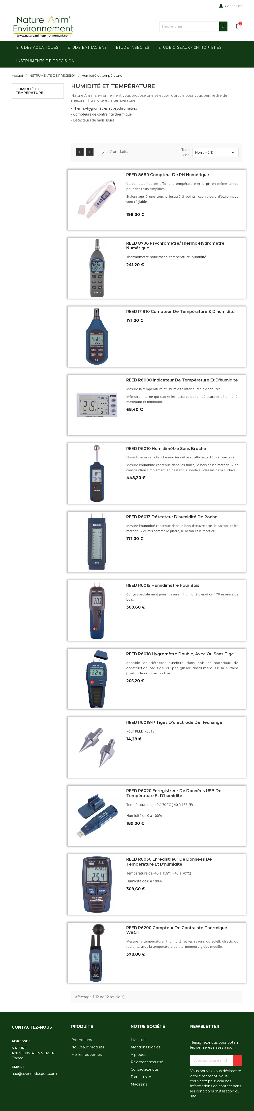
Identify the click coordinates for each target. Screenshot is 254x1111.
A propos (138, 1054)
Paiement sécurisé (147, 1062)
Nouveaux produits (87, 1047)
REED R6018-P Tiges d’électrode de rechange (174, 722)
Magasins (139, 1084)
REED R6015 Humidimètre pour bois (162, 585)
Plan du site (141, 1077)
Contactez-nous (145, 1069)
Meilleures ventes (86, 1054)
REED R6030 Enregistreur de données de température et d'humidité (169, 862)
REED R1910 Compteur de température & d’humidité (180, 311)
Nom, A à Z (215, 152)
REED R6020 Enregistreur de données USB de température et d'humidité (174, 793)
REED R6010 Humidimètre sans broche (166, 448)
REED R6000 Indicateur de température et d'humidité (182, 380)
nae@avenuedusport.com (34, 1073)
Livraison (138, 1040)
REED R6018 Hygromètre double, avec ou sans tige (180, 654)
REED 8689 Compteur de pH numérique (167, 174)
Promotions (81, 1040)
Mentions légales (145, 1047)
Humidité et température (29, 91)
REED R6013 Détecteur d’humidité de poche (172, 517)
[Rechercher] (193, 26)
